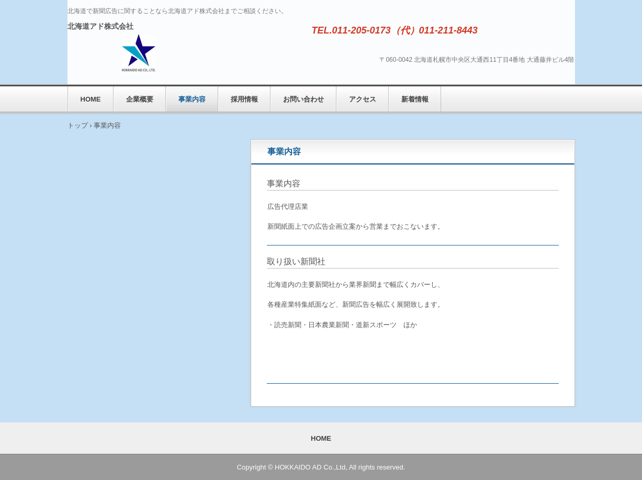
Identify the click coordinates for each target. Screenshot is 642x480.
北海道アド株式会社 (100, 26)
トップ (77, 125)
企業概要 (139, 99)
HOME (91, 99)
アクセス (362, 99)
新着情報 (415, 99)
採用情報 (244, 99)
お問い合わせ (303, 99)
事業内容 (192, 99)
